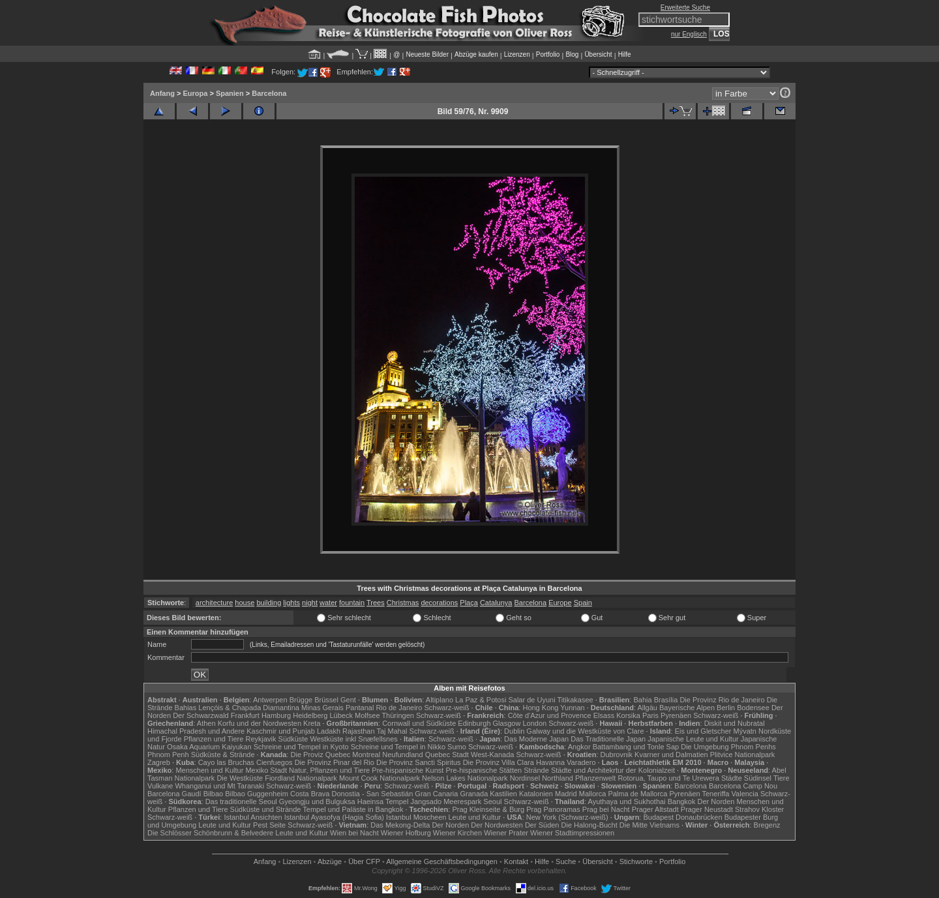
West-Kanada (492, 754)
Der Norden (716, 801)
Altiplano (439, 700)
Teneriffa (715, 794)
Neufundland (402, 754)
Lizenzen (517, 54)
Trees (375, 602)
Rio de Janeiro (399, 707)
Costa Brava (310, 794)
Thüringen (397, 715)
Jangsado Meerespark (445, 801)
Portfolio (548, 54)
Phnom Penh (168, 754)
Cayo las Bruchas (226, 762)
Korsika (628, 715)
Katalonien (536, 794)
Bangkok (682, 801)
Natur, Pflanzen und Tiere (329, 770)
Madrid (566, 794)
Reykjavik (260, 739)
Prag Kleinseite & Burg (488, 809)
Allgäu (647, 707)
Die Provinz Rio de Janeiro (721, 700)
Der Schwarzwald (201, 715)
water (328, 602)
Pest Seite (269, 825)
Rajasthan (358, 731)
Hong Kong (540, 707)
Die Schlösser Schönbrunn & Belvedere (210, 833)
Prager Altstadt (655, 809)
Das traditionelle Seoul (241, 801)
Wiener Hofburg (406, 833)
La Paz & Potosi (480, 700)
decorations (439, 602)
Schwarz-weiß (446, 707)
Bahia (642, 700)
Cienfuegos (274, 762)
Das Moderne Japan (536, 739)
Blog (571, 54)
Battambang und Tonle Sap (636, 747)
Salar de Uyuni (531, 700)
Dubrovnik (617, 754)
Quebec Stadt (447, 754)
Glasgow (507, 723)
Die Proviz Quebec (321, 754)
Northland (557, 778)
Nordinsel (525, 778)
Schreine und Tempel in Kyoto (301, 747)
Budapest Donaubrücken (682, 817)
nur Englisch (689, 34)
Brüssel (326, 700)
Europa (195, 93)
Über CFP (364, 861)
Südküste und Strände (265, 809)
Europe (559, 602)
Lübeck (340, 715)
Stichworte (636, 861)
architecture (214, 602)
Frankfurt (245, 715)
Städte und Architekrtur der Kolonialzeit (613, 770)
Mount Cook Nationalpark (379, 778)
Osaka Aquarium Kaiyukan (209, 747)
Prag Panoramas (553, 809)
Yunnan (572, 707)
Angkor (579, 747)
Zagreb (158, 762)
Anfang (162, 93)
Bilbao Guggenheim (256, 794)
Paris (650, 715)
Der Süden (542, 825)
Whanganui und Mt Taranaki (219, 786)
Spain (583, 602)
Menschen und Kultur (209, 770)
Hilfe (624, 54)
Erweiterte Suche (685, 7)
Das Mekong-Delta (400, 825)
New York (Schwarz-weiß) (567, 817)
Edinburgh (474, 723)
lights (291, 602)
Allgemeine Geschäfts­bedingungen (442, 861)
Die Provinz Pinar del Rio (334, 762)
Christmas (403, 602)
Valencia (745, 794)
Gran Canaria (436, 794)
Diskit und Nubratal (734, 723)
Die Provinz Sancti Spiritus (418, 762)
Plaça (469, 602)
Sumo (456, 747)
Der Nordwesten (496, 825)
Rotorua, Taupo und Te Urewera (668, 778)
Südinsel (757, 778)
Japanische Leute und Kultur (693, 739)
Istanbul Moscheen (416, 817)
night (310, 602)
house (244, 602)
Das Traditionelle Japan (608, 739)
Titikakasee (575, 700)
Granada (474, 794)
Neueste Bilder (427, 54)
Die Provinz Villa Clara (498, 762)
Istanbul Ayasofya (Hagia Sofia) (334, 817)
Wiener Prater (506, 833)
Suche (566, 861)
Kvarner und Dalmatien (671, 754)
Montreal (366, 754)
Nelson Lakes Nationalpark (464, 778)
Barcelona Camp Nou (743, 786)
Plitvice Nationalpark (742, 754)
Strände (536, 770)
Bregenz (767, 825)
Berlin (726, 707)
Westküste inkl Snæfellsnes (354, 739)
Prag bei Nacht (606, 809)
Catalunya (496, 602)
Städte (731, 778)
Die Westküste (239, 778)
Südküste (293, 739)
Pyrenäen (676, 715)
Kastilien (503, 794)
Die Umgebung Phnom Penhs (728, 747)
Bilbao (213, 794)
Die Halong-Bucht (589, 825)
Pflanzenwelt (595, 778)
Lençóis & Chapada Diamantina (248, 707)
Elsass (603, 715)
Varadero (581, 762)
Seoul (492, 801)
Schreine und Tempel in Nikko (398, 747)
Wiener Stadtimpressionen (572, 833)
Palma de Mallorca (637, 794)
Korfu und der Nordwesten (259, 723)
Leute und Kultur (475, 817)
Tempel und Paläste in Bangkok (353, 809)
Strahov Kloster (759, 809)
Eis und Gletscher (703, 731)
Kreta (311, 723)
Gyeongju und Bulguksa (317, 801)
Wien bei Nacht (354, 833)
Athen (206, 723)
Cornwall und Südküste (419, 723)
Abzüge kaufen (476, 54)
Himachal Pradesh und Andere (196, 731)
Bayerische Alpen (687, 707)
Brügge (301, 700)
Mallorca (592, 794)
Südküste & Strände (223, 754)
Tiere (781, 778)
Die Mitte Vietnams (649, 825)
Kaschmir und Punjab (280, 731)
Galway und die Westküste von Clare (585, 731)
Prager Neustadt (707, 809)
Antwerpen (270, 700)
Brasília (666, 700)
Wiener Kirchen (457, 833)
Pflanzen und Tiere (214, 739)
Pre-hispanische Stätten (483, 770)
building (268, 602)
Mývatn (745, 731)
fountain (352, 602)
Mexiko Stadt (266, 770)
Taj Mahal (391, 731)
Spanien (230, 93)
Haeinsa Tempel (383, 801)
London (534, 723)
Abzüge (330, 861)
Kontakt (516, 861)
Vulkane (160, 786)
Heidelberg (310, 715)
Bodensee (753, 707)
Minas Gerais (322, 707)
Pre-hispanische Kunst (407, 770)
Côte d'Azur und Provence (549, 715)
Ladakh (328, 731)
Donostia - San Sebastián (372, 794)
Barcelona (269, 93)
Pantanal (360, 707)
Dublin (514, 731)
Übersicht (598, 54)
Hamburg (276, 715)
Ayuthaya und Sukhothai (627, 801)
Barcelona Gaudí (174, 794)
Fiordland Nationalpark (301, 778)
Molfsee (367, 715)
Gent (348, 700)
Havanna (550, 762)
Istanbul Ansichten (253, 817)
